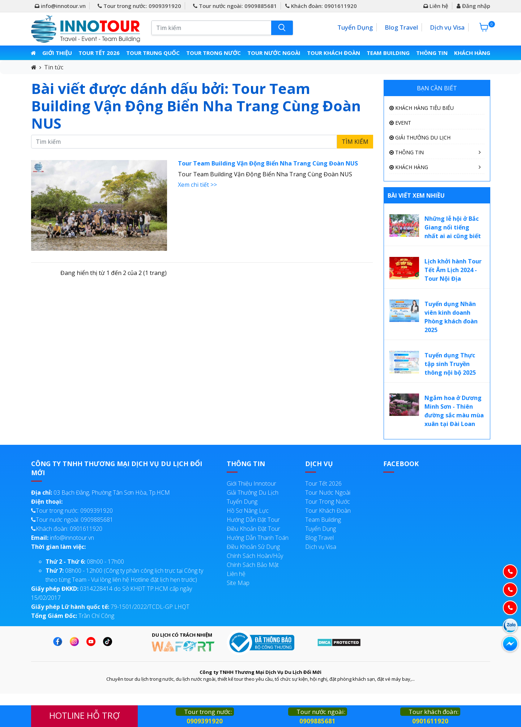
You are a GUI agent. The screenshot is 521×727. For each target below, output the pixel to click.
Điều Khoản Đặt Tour (253, 529)
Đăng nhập (473, 5)
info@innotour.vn (60, 5)
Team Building (387, 52)
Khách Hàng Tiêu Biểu (421, 107)
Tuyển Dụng (355, 27)
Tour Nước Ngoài (274, 52)
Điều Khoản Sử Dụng (253, 547)
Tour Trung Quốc (153, 52)
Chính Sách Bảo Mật (253, 565)
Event (400, 122)
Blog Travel (401, 27)
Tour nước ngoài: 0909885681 (235, 5)
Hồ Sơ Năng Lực (248, 511)
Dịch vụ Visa (447, 27)
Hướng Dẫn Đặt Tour (253, 520)
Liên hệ (435, 5)
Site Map (238, 583)
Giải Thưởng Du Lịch (419, 137)
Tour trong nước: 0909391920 (139, 5)
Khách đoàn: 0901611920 (321, 5)
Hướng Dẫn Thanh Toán (258, 538)
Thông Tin (431, 52)
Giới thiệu (58, 52)
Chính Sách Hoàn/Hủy (255, 556)
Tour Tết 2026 (100, 52)
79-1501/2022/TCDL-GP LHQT (110, 607)
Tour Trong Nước (214, 52)
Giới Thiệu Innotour (251, 483)
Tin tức (53, 67)
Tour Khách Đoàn (333, 52)
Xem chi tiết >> (197, 185)
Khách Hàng (471, 52)
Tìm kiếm (355, 142)
